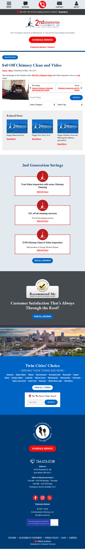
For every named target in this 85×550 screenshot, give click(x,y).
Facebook (35, 499)
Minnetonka (65, 379)
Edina (7, 379)
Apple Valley (21, 376)
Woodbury (68, 382)
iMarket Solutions (44, 542)
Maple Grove (40, 379)
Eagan (75, 376)
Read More (63, 12)
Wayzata (42, 382)
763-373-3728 (42, 4)
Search (76, 96)
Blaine (31, 376)
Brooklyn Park (54, 376)
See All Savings (42, 261)
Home (4, 70)
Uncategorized (10, 57)
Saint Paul (32, 382)
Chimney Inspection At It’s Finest (68, 89)
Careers (51, 47)
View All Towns (42, 388)
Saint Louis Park (19, 382)
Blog (10, 70)
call (78, 75)
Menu (8, 7)
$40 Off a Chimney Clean (42, 75)
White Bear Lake (55, 382)
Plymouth (76, 379)
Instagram (42, 499)
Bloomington (41, 376)
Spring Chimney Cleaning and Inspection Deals (42, 89)
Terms (56, 526)
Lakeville (29, 379)
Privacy (52, 526)
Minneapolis (53, 379)
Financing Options (38, 47)
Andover (10, 376)
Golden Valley (17, 379)
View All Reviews (42, 317)
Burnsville (67, 376)
